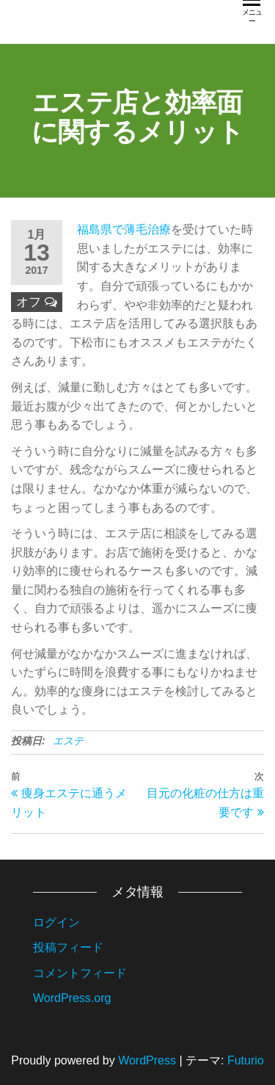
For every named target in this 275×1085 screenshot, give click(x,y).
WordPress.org (72, 998)
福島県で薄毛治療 (124, 229)
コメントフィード (80, 973)
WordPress (147, 1060)
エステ (68, 741)
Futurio (245, 1060)
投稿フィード (68, 947)
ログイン (56, 922)
